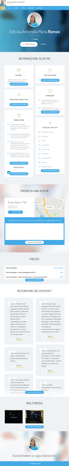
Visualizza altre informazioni (34, 392)
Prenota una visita (34, 463)
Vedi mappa (49, 207)
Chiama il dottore (15, 212)
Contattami (43, 44)
